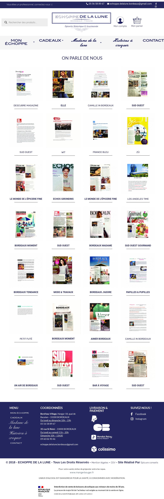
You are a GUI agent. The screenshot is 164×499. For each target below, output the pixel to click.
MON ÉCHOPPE (19, 413)
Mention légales (100, 462)
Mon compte (120, 26)
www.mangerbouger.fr (82, 472)
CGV (113, 462)
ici (52, 4)
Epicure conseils (149, 462)
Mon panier (137, 26)
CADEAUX (16, 418)
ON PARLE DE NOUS (82, 58)
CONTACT (16, 443)
